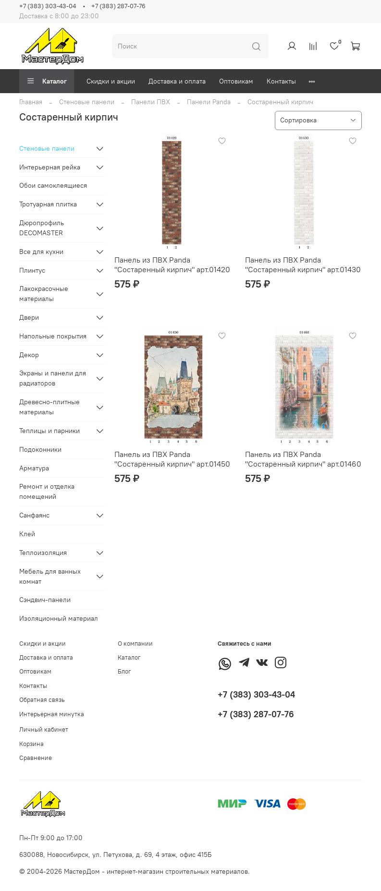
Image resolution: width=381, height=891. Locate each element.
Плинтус (32, 270)
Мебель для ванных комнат (50, 576)
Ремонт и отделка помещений (46, 491)
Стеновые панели (86, 101)
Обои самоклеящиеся (53, 185)
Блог (124, 671)
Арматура (34, 468)
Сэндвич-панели (45, 599)
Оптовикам (236, 81)
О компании (135, 643)
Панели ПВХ (150, 101)
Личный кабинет (43, 729)
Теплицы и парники (49, 430)
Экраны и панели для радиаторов (52, 378)
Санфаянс (34, 515)
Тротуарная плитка (48, 204)
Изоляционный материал (58, 618)
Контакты (281, 81)
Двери (29, 317)
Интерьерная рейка (49, 167)
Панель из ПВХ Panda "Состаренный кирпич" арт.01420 (172, 264)
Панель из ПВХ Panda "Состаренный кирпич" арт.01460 (303, 459)
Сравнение (35, 757)
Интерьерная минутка (51, 714)
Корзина (31, 743)
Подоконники (40, 449)
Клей (27, 534)
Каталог (46, 81)
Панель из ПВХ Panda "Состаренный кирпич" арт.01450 (172, 459)
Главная (30, 101)
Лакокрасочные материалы (43, 293)
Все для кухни (41, 251)
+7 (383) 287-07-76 (118, 6)
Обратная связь (42, 699)
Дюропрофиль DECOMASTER (41, 227)
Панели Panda (209, 101)
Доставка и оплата (177, 81)
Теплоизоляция (43, 552)
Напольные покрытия (52, 336)
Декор (29, 354)
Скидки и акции (110, 81)
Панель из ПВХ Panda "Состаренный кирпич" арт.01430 (303, 264)
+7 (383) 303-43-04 (47, 6)
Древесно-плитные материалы (49, 406)
